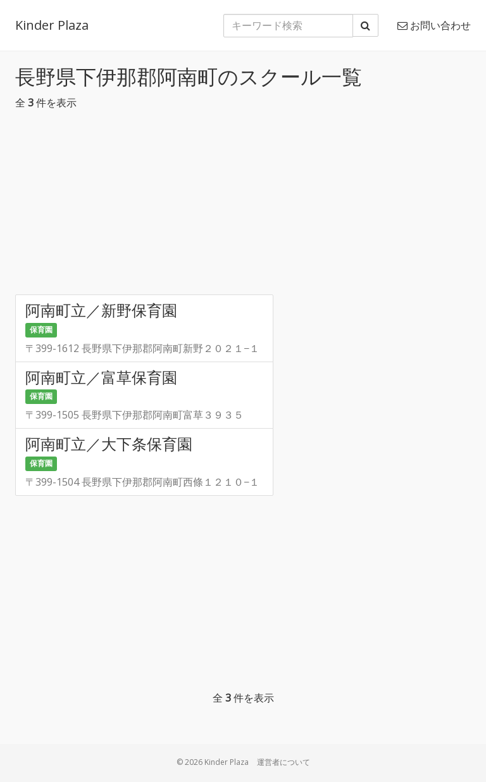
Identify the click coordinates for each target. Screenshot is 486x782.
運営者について (283, 762)
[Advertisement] (243, 205)
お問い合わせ (434, 25)
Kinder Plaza (52, 25)
